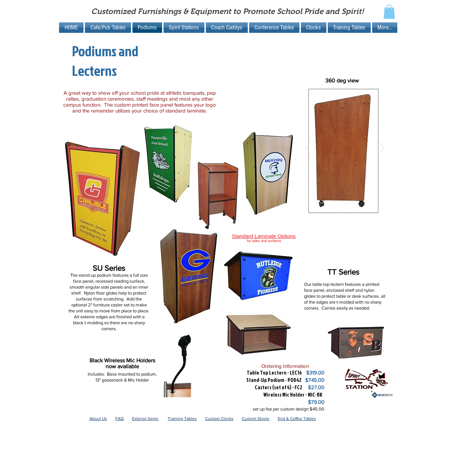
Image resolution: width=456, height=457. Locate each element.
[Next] (381, 148)
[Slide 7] (349, 207)
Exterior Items (145, 418)
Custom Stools (255, 418)
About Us (98, 418)
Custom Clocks (219, 418)
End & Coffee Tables (297, 418)
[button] (389, 12)
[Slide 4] (325, 207)
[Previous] (308, 148)
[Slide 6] (341, 207)
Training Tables (182, 418)
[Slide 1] (316, 207)
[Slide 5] (333, 207)
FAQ (119, 418)
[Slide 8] (357, 207)
